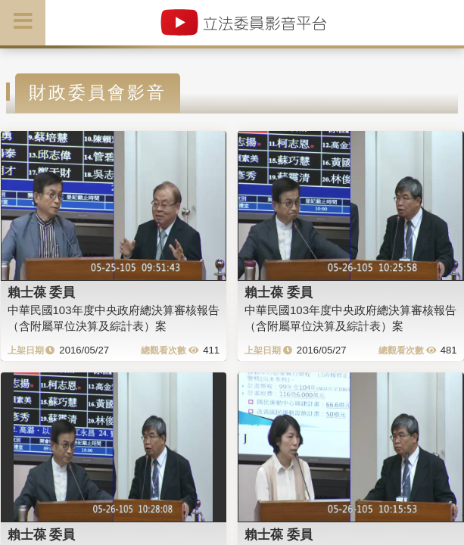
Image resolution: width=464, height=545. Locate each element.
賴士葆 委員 (42, 292)
